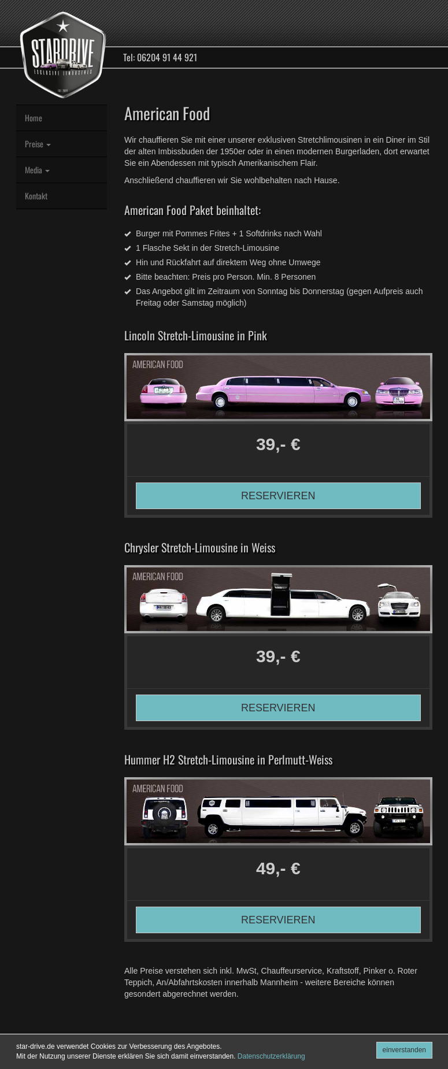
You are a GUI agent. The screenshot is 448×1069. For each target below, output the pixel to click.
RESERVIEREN (278, 496)
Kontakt (36, 196)
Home (33, 118)
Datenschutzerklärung (271, 1056)
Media (37, 170)
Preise (38, 144)
